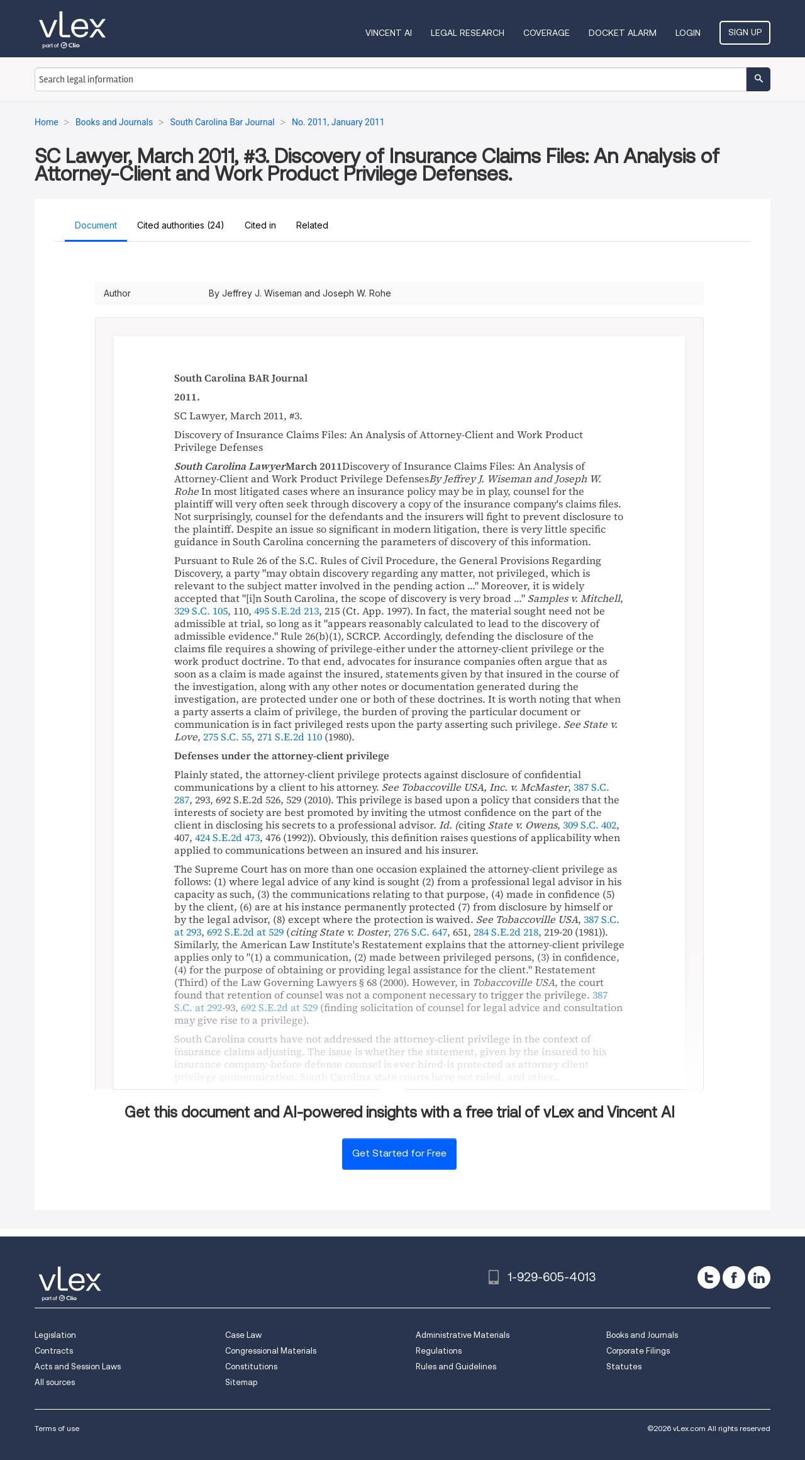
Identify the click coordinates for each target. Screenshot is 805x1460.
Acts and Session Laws (78, 1366)
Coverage (546, 33)
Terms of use (57, 1428)
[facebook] (734, 1277)
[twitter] (708, 1277)
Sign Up (745, 32)
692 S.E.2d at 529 (245, 932)
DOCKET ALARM (623, 33)
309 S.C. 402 (589, 825)
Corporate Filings (638, 1350)
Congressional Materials (270, 1350)
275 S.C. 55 (227, 737)
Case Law (243, 1335)
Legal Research (467, 33)
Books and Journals (642, 1335)
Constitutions (251, 1366)
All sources (55, 1382)
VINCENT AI (388, 33)
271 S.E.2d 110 (289, 737)
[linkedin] (759, 1277)
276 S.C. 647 (420, 932)
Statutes (623, 1366)
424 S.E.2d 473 (227, 837)
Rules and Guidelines (456, 1366)
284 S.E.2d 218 (506, 932)
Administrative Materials (462, 1335)
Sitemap (241, 1382)
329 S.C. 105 (201, 611)
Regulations (439, 1350)
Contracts (54, 1350)
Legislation (55, 1335)
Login (688, 33)
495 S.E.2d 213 (286, 611)
